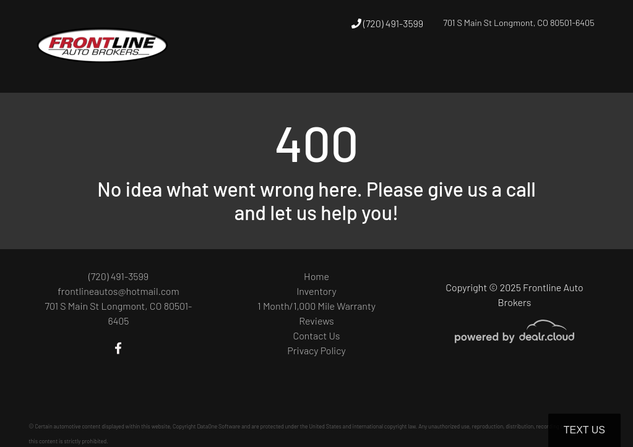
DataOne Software (218, 426)
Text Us (584, 430)
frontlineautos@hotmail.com (118, 291)
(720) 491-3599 (387, 23)
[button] (437, 70)
